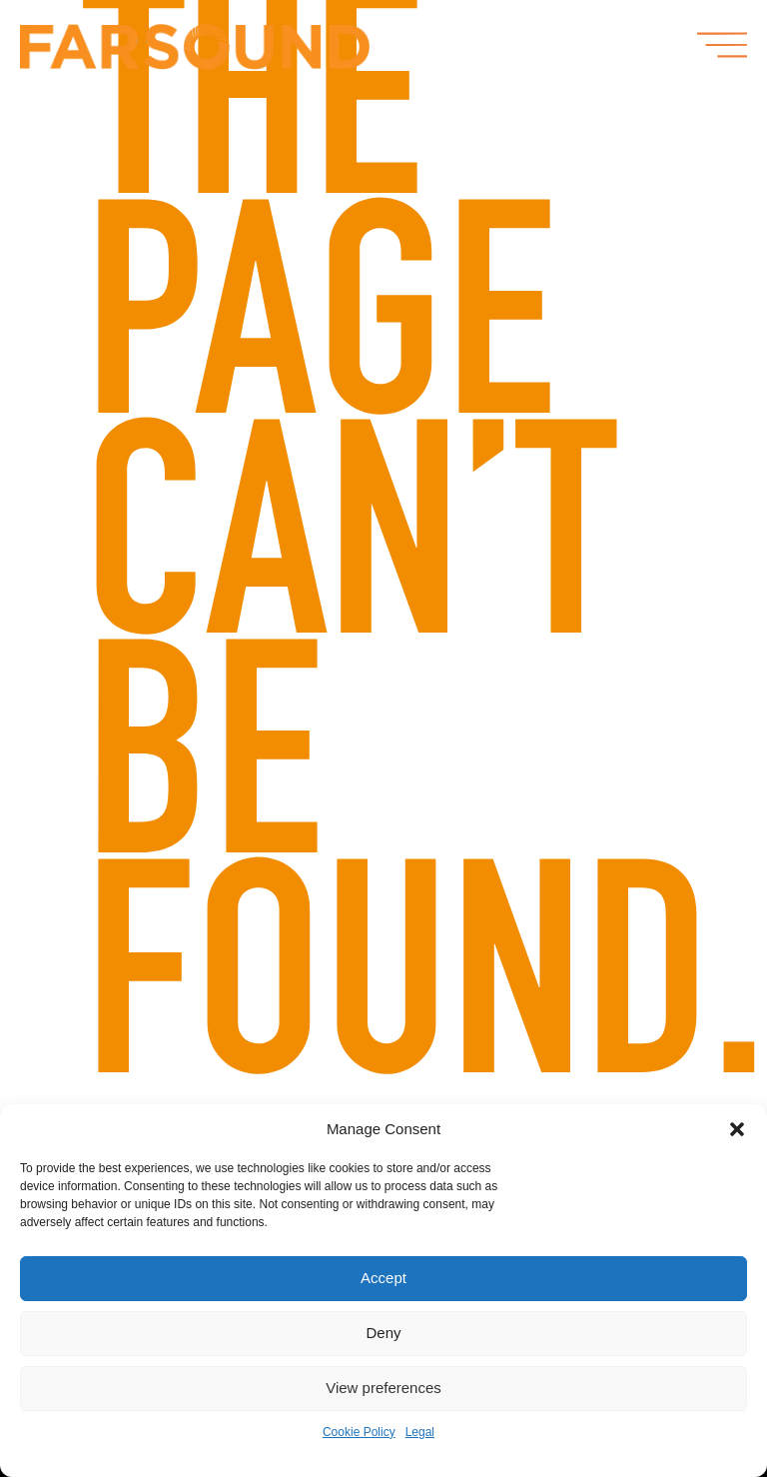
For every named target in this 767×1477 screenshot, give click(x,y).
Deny (383, 1332)
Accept (383, 1277)
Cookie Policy (359, 1432)
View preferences (383, 1387)
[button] (737, 1129)
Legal (419, 1432)
